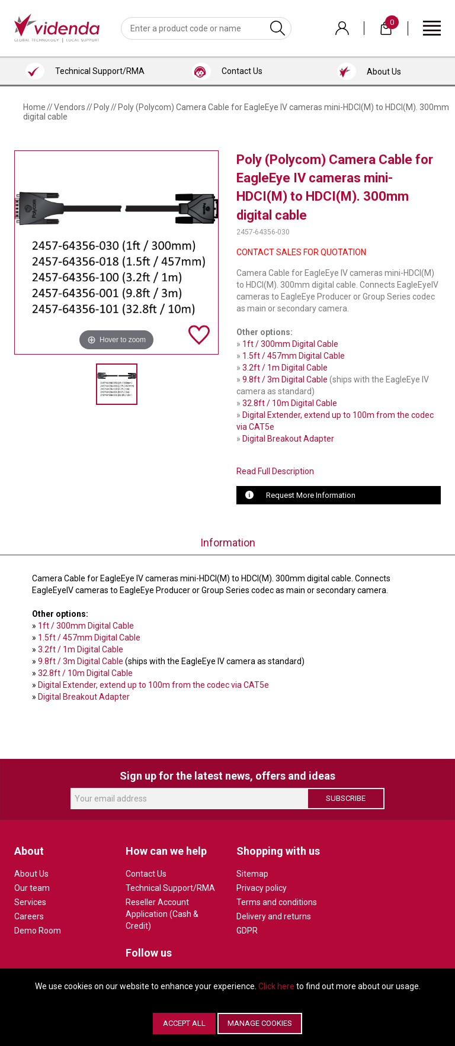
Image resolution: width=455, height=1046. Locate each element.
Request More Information (310, 495)
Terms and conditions (276, 902)
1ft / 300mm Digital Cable (290, 344)
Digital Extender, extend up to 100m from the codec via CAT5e (153, 685)
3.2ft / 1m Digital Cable (285, 367)
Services (30, 902)
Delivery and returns (273, 916)
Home (34, 107)
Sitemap (252, 873)
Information (227, 542)
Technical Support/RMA (170, 888)
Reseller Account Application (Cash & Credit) (162, 914)
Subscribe (346, 798)
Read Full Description (275, 471)
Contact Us (146, 873)
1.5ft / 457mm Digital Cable (293, 356)
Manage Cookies (260, 1023)
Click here (276, 986)
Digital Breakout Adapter (288, 438)
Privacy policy (261, 888)
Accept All (184, 1023)
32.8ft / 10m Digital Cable (289, 403)
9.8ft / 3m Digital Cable (285, 379)
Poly (102, 107)
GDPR (247, 930)
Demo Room (37, 930)
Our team (32, 888)
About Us (31, 873)
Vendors (69, 107)
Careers (29, 916)
